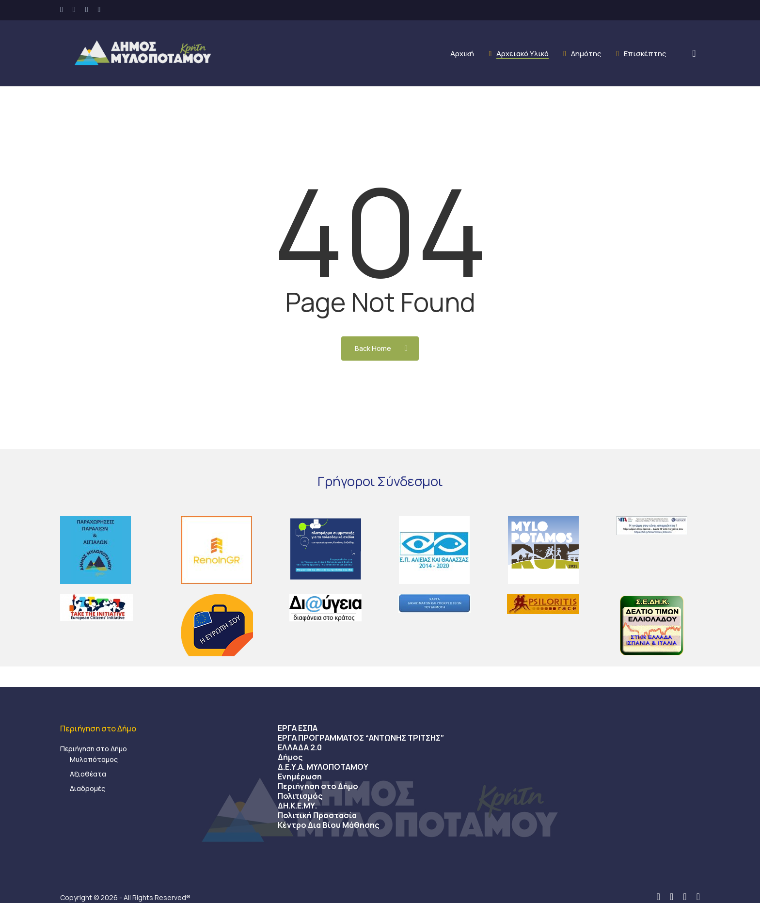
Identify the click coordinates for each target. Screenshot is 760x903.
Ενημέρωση (300, 776)
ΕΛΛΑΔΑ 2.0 (300, 747)
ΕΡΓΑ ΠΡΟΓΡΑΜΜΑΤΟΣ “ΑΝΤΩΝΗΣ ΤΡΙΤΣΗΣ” (361, 738)
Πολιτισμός (300, 796)
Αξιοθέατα (88, 773)
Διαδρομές (87, 788)
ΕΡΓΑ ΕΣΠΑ (297, 728)
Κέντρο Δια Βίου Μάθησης (328, 825)
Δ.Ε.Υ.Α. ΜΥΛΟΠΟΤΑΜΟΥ (323, 767)
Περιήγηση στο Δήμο (93, 748)
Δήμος (290, 757)
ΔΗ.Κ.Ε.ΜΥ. (297, 805)
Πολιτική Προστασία (317, 815)
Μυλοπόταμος (94, 759)
